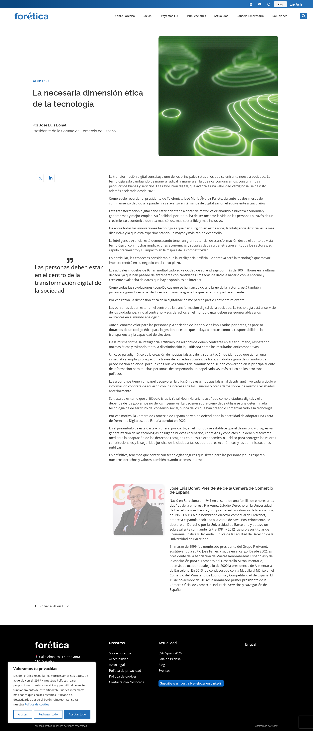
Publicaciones (196, 16)
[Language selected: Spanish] (296, 4)
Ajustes (23, 714)
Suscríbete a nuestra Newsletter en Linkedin (191, 683)
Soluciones (279, 16)
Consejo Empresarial (250, 16)
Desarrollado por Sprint (266, 726)
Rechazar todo (48, 714)
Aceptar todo (77, 714)
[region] (52, 692)
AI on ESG (41, 81)
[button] (303, 16)
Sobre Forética (125, 16)
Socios (147, 16)
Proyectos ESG (169, 16)
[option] (296, 4)
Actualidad (221, 16)
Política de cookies (37, 704)
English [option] (296, 4)
